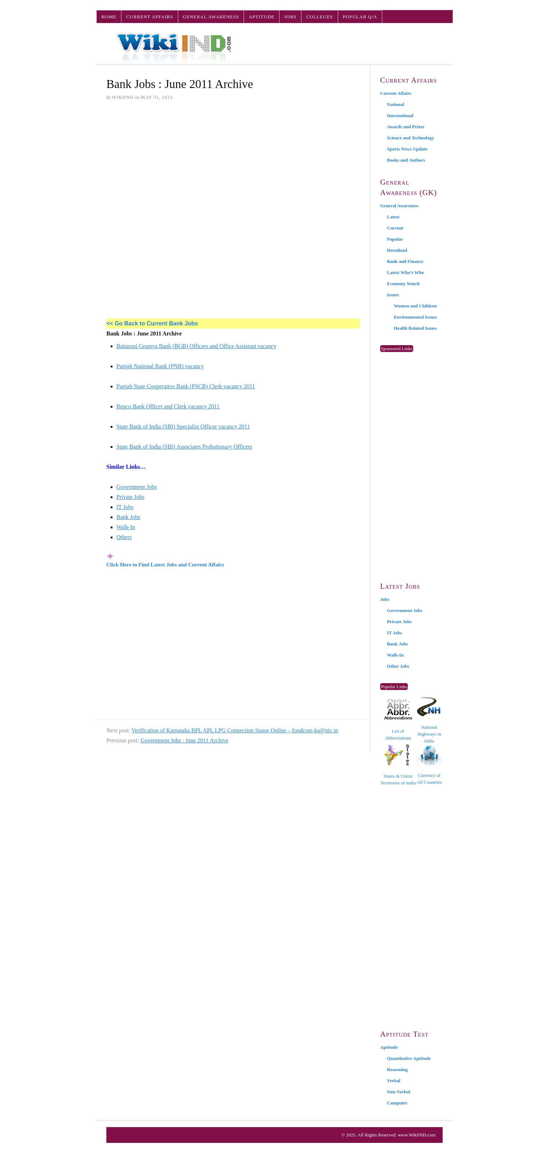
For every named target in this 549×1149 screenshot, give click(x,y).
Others (124, 537)
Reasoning (397, 1069)
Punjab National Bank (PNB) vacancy (160, 366)
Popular (395, 239)
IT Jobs (124, 507)
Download (397, 250)
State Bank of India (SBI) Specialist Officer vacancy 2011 (183, 426)
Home (108, 16)
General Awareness (211, 16)
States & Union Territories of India (398, 765)
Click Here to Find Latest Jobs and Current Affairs (165, 564)
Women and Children (415, 306)
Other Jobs (398, 666)
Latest (393, 216)
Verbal (393, 1080)
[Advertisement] (233, 162)
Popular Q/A (360, 16)
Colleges (319, 16)
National (395, 104)
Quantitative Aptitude (409, 1058)
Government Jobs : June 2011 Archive (184, 740)
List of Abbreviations (398, 720)
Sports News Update (407, 149)
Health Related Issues (415, 328)
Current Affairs (149, 16)
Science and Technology (410, 137)
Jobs (290, 16)
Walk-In (125, 527)
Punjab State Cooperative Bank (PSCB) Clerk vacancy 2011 (185, 386)
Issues (393, 294)
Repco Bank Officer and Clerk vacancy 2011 (168, 406)
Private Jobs (130, 497)
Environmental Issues (415, 317)
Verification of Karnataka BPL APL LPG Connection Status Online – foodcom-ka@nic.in (235, 730)
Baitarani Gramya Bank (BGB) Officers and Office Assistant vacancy (196, 346)
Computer (397, 1103)
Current (395, 228)
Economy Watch (403, 283)
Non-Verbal (398, 1091)
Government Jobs (136, 487)
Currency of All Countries (429, 765)
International (400, 115)
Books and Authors (406, 160)
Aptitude (261, 16)
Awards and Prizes (405, 126)
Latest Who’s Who (405, 272)
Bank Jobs (128, 517)
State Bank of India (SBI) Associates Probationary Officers (184, 447)
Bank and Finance (405, 261)
